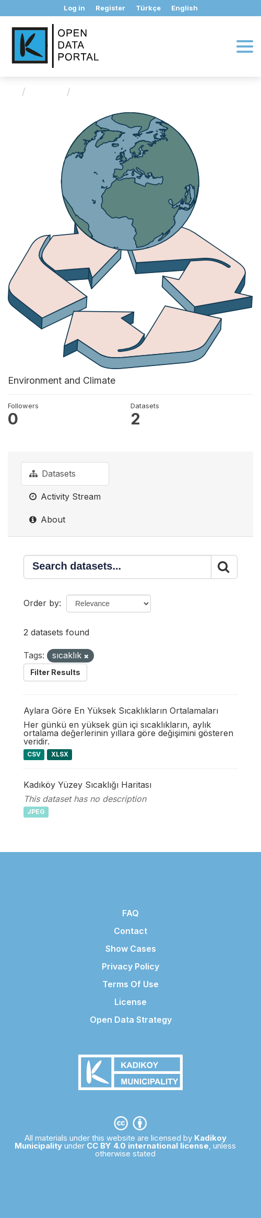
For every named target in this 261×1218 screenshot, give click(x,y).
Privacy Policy (130, 966)
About (47, 519)
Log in (74, 8)
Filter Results (55, 672)
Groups (46, 91)
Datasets (52, 473)
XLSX (59, 755)
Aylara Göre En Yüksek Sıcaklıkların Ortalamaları (120, 710)
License (130, 1002)
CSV (34, 755)
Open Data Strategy (131, 1019)
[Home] (12, 91)
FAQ (130, 913)
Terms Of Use (130, 984)
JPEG (36, 812)
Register (110, 8)
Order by (41, 603)
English (184, 8)
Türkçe (148, 8)
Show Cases (130, 948)
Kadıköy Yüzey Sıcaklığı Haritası (87, 784)
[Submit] (224, 567)
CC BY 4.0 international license (148, 1146)
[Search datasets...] (117, 567)
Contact (130, 931)
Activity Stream (65, 496)
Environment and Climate (134, 91)
